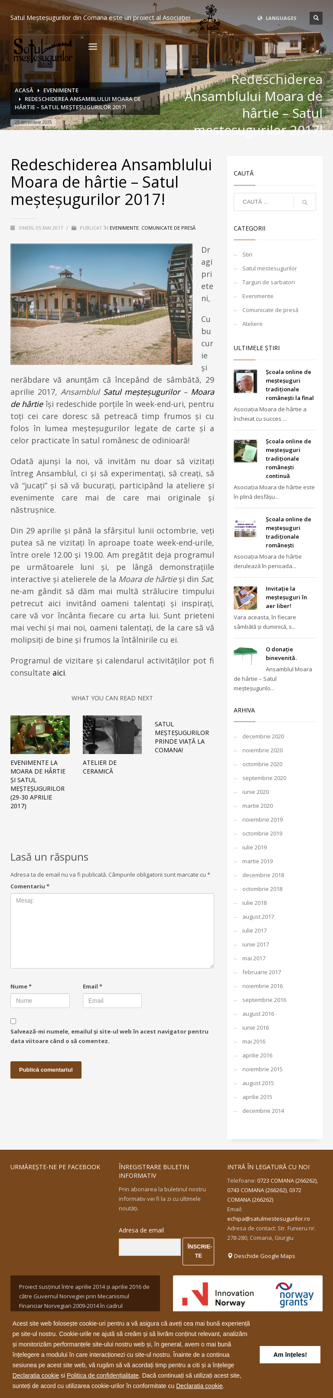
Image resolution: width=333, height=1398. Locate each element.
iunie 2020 (255, 792)
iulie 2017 (254, 930)
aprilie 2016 (257, 1055)
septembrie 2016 (264, 1000)
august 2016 (258, 1014)
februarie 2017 (261, 972)
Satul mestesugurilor (269, 268)
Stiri (247, 254)
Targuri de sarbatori (268, 282)
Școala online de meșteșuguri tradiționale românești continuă (288, 458)
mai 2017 (253, 958)
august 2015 (258, 1083)
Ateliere (252, 324)
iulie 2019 (254, 847)
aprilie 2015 (257, 1097)
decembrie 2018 (263, 875)
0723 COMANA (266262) (287, 1180)
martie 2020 (257, 806)
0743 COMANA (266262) (257, 1190)
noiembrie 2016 (262, 986)
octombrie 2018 (262, 889)
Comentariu (29, 886)
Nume (21, 986)
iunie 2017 (255, 944)
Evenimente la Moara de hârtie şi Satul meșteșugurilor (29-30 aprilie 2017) (37, 784)
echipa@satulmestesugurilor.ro (268, 1218)
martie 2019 (257, 861)
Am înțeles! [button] (290, 1354)
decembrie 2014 (263, 1111)
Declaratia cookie (36, 1375)
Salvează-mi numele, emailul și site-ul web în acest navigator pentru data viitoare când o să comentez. (109, 1036)
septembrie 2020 (264, 778)
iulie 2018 (254, 903)
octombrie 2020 (262, 764)
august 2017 (258, 916)
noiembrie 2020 (262, 750)
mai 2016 (253, 1041)
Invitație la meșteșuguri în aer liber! (286, 597)
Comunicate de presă (168, 227)
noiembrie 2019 (262, 819)
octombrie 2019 (262, 833)
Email (92, 986)
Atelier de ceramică (100, 766)
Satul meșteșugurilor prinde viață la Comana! (182, 737)
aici (58, 672)
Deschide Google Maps (261, 1256)
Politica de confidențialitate (103, 1375)
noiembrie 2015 (262, 1069)
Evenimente (124, 227)
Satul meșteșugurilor (141, 392)
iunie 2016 (255, 1027)
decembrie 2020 (263, 736)
